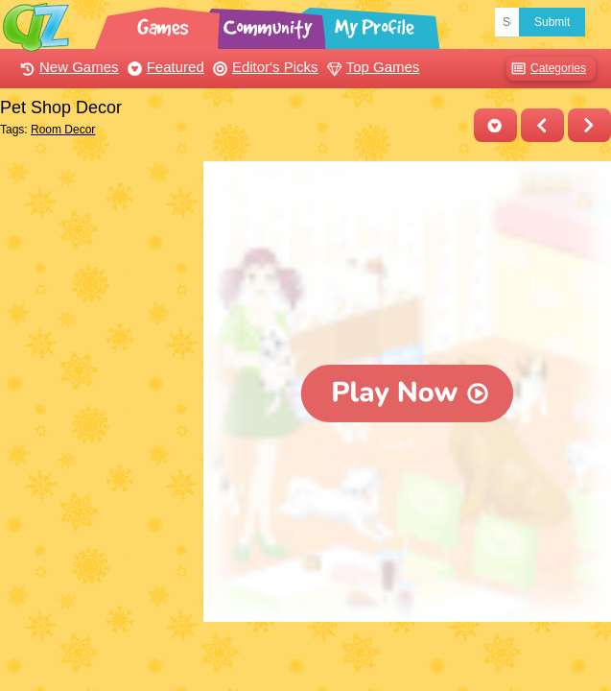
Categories (546, 69)
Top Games (371, 67)
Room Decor (63, 129)
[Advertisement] (97, 257)
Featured (163, 67)
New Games (67, 67)
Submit (552, 22)
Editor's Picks (263, 67)
